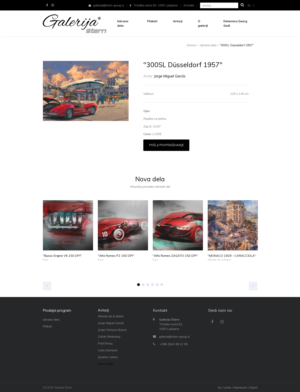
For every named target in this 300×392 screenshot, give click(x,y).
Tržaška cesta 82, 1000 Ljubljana (154, 5)
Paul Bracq (105, 343)
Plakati (152, 21)
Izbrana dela (122, 23)
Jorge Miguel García (169, 76)
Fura (45, 259)
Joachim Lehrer (108, 357)
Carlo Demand (107, 350)
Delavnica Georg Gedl (235, 23)
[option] (86, 91)
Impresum (240, 387)
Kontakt (189, 5)
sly (219, 387)
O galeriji (203, 23)
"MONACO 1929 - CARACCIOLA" (232, 256)
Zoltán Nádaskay (109, 336)
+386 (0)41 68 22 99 (174, 344)
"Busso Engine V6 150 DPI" (62, 256)
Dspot (253, 387)
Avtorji (178, 21)
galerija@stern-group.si (174, 336)
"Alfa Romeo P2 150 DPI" (116, 256)
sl (251, 5)
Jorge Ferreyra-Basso (112, 330)
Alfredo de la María (219, 259)
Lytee (227, 387)
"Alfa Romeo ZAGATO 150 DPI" (175, 256)
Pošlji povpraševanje (166, 145)
